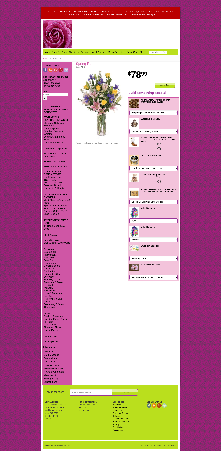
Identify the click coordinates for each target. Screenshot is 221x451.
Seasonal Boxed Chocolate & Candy (54, 187)
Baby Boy (49, 257)
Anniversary (50, 254)
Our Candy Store (52, 177)
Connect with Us (52, 65)
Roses (47, 301)
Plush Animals (51, 235)
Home (47, 52)
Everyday (49, 276)
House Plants (51, 330)
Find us (48, 419)
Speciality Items (52, 240)
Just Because (51, 290)
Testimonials (118, 430)
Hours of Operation (54, 371)
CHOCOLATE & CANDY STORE (53, 172)
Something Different (54, 304)
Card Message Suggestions (51, 357)
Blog (142, 52)
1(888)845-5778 (52, 86)
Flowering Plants (52, 327)
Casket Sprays (51, 128)
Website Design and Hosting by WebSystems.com (158, 445)
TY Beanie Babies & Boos (54, 227)
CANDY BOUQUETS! (55, 148)
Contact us (117, 410)
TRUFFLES (50, 180)
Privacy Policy (51, 378)
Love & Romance (53, 293)
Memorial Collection (54, 123)
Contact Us (49, 361)
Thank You (49, 307)
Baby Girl (48, 260)
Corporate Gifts (52, 274)
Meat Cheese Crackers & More (57, 201)
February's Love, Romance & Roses (53, 281)
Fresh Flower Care (53, 368)
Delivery (84, 52)
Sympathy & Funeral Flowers (54, 138)
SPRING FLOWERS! (55, 161)
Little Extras (50, 336)
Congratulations (52, 265)
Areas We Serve (120, 407)
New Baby (49, 296)
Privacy (116, 424)
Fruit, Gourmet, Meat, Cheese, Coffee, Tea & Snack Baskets (55, 211)
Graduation (49, 271)
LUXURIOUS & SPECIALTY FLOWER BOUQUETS (56, 109)
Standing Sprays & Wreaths (53, 132)
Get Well (48, 285)
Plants (47, 313)
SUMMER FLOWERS (55, 166)
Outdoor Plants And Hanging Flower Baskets (56, 317)
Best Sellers (50, 252)
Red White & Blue (53, 299)
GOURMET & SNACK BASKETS (56, 196)
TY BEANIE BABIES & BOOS (56, 221)
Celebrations (50, 263)
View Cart (132, 52)
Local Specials (98, 52)
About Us (74, 52)
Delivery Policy (51, 365)
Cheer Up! (49, 268)
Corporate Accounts (121, 413)
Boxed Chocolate (53, 182)
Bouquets (49, 125)
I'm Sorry (48, 288)
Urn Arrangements (53, 142)
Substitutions (50, 382)
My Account (50, 375)
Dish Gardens (51, 324)
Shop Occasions (116, 52)
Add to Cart (164, 85)
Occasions (49, 249)
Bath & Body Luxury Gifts (57, 242)
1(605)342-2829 (52, 83)
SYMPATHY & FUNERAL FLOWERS (56, 118)
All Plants (49, 321)
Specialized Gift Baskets (56, 205)
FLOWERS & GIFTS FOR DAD (55, 155)
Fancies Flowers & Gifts (128, 34)
